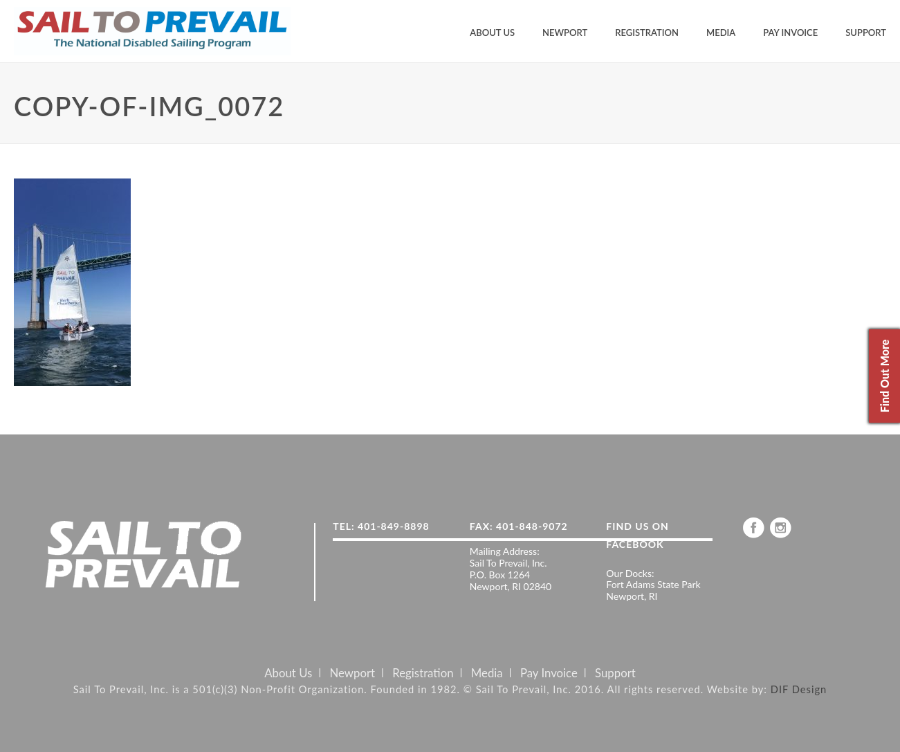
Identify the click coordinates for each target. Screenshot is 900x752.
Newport (564, 32)
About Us (492, 32)
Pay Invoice (790, 32)
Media (720, 32)
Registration (647, 32)
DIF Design (799, 689)
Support (865, 32)
